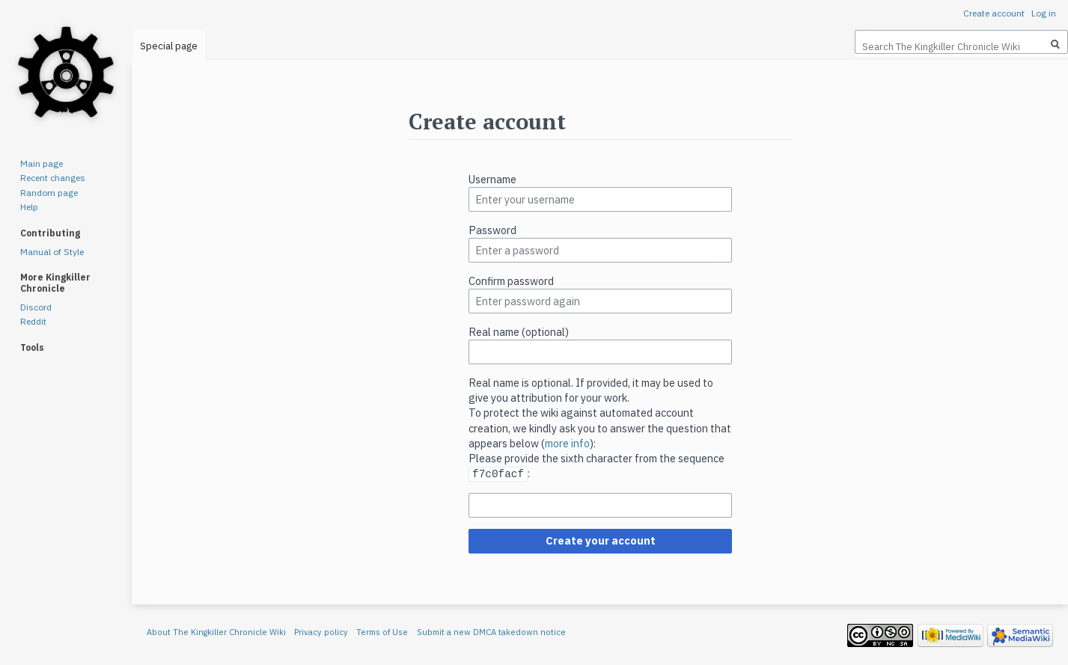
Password (492, 230)
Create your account (601, 540)
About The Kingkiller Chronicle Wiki (216, 631)
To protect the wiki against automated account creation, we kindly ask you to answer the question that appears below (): (600, 427)
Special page (169, 46)
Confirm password (511, 281)
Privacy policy (321, 631)
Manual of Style (52, 251)
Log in (1043, 13)
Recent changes (52, 177)
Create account (994, 13)
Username (492, 179)
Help (29, 206)
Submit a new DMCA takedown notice (491, 631)
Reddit (33, 321)
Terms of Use (382, 631)
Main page (41, 163)
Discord (36, 307)
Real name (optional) (519, 332)
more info (567, 443)
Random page (49, 192)
